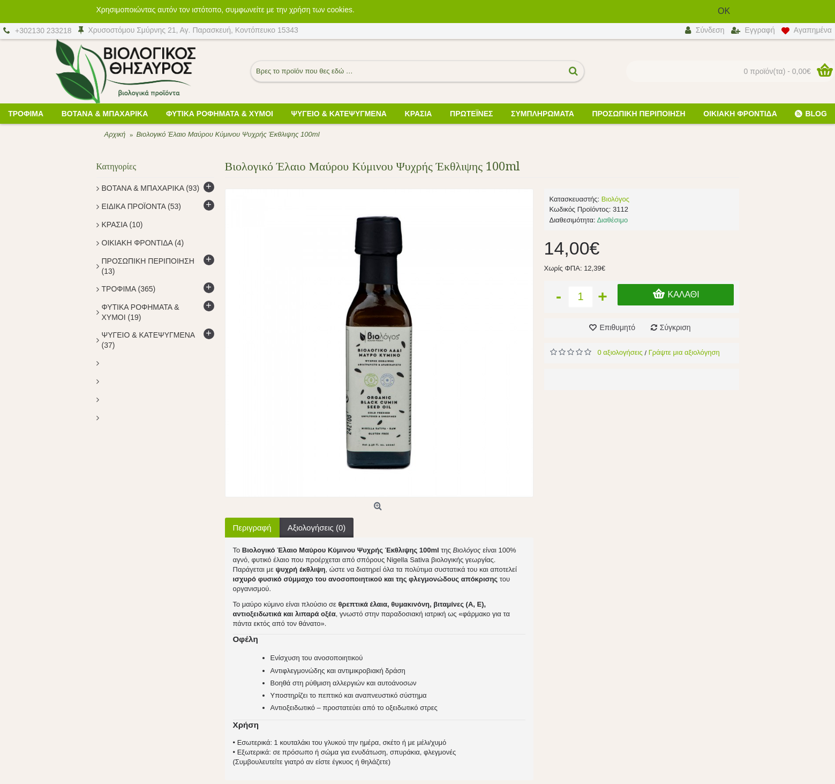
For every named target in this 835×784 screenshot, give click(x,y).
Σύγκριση (675, 327)
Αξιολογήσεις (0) (317, 527)
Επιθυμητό (617, 327)
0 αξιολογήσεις (620, 352)
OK (726, 11)
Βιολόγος (615, 199)
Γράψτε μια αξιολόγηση (684, 352)
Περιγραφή (252, 527)
